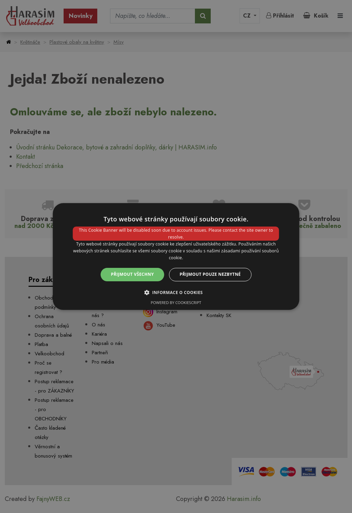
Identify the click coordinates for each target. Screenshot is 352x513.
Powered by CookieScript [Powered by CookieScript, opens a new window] (176, 302)
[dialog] (176, 256)
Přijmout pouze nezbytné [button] (210, 274)
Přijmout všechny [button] (132, 274)
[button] (176, 292)
